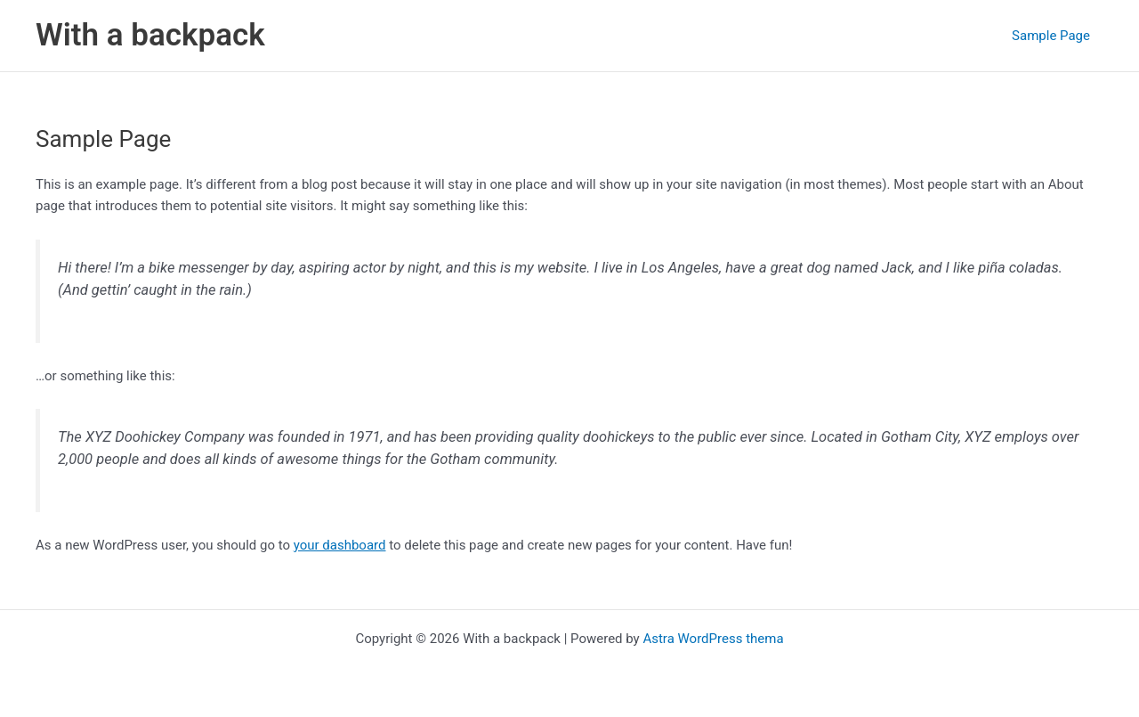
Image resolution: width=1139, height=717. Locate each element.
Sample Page (1051, 36)
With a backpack (150, 35)
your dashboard (340, 545)
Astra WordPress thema (712, 639)
